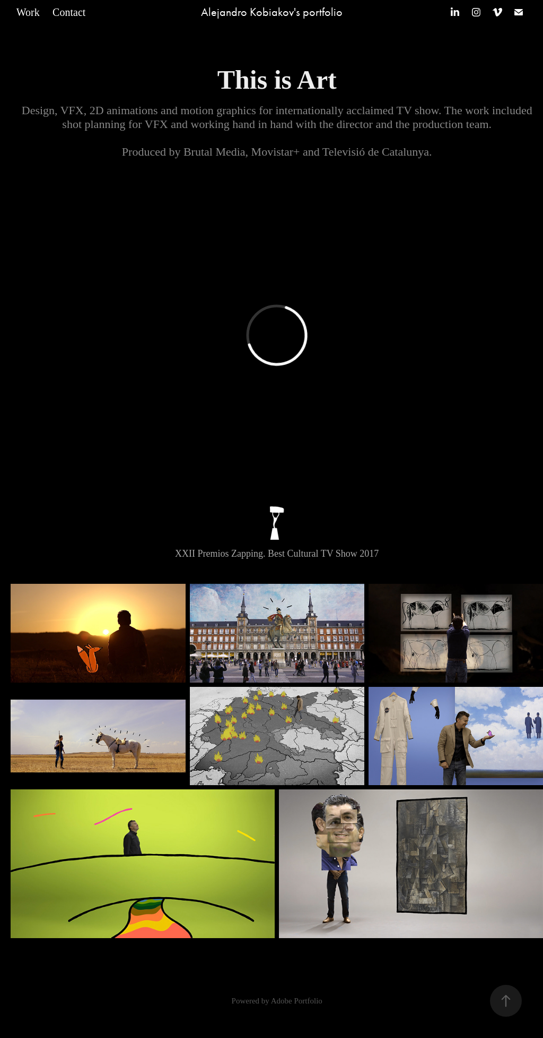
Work (28, 12)
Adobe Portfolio (296, 1001)
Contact (68, 12)
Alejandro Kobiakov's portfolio (272, 12)
